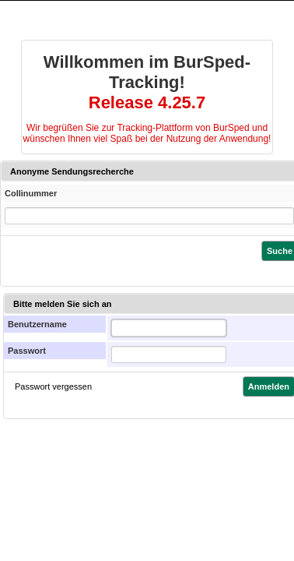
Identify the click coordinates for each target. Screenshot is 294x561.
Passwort (27, 350)
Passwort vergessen (53, 386)
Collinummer (31, 193)
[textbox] (168, 328)
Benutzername (37, 324)
